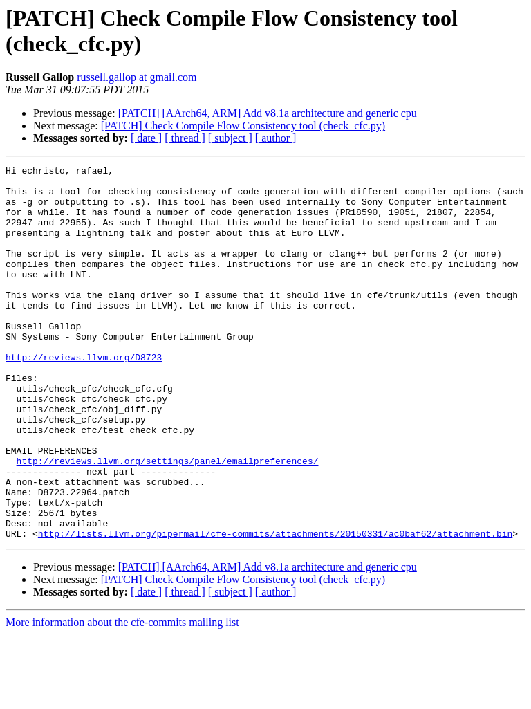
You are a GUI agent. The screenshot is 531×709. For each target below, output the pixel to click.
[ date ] (146, 138)
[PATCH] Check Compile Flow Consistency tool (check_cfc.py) (243, 125)
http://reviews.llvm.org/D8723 (84, 396)
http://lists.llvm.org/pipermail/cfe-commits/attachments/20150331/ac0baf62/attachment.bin (275, 608)
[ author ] (276, 138)
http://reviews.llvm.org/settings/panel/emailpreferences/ (168, 521)
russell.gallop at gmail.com (136, 77)
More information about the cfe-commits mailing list (122, 697)
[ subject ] (230, 138)
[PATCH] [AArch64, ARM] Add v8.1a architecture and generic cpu (267, 113)
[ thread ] (185, 138)
